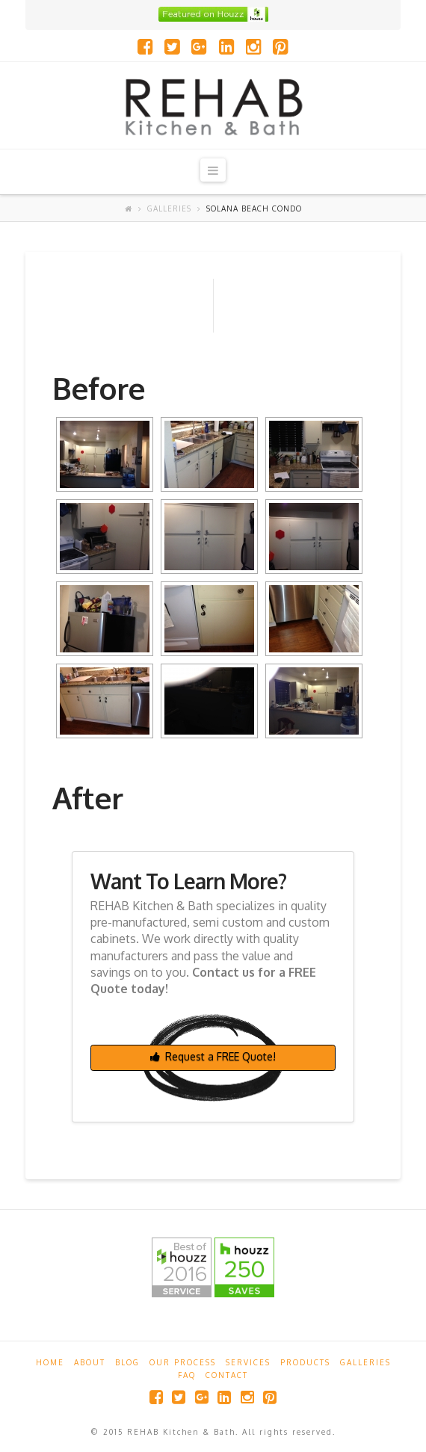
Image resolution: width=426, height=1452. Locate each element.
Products (305, 1362)
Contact (227, 1375)
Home (50, 1362)
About (89, 1362)
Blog (127, 1362)
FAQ (187, 1375)
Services (248, 1362)
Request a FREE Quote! (213, 1056)
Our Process (182, 1362)
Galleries (169, 208)
